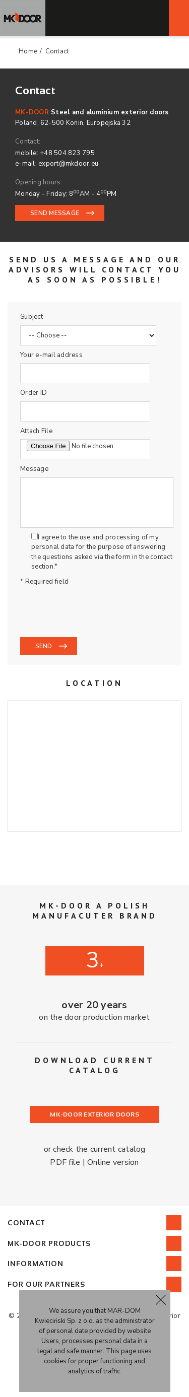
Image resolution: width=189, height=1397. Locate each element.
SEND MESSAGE (54, 213)
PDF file (65, 1162)
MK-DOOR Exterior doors (94, 1114)
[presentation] (96, 611)
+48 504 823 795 (67, 153)
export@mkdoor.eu (68, 163)
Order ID (33, 392)
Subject (31, 316)
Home (28, 51)
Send (43, 646)
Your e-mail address (51, 355)
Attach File (36, 431)
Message (34, 468)
